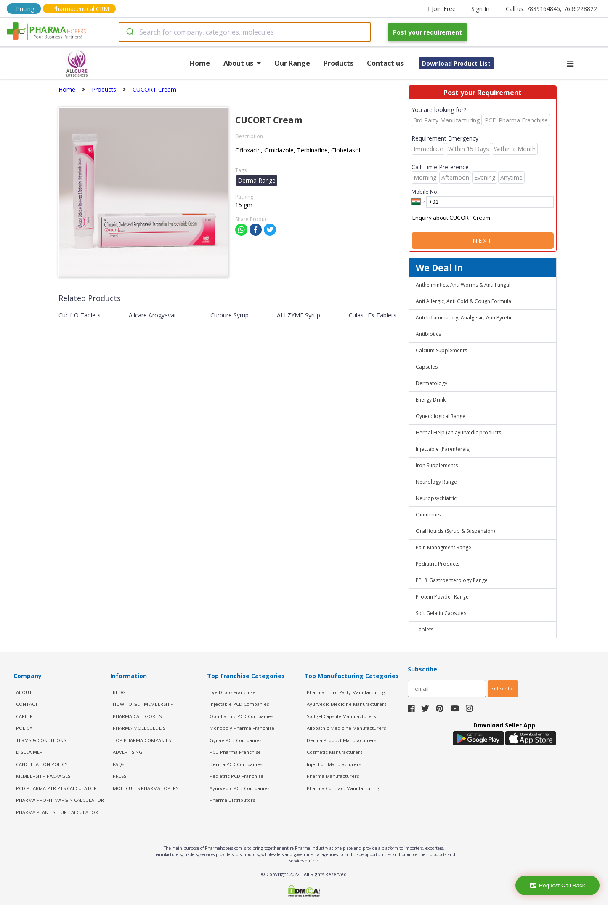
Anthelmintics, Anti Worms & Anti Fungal (463, 284)
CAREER (24, 716)
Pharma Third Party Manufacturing (346, 692)
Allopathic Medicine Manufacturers (346, 728)
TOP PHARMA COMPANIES (142, 740)
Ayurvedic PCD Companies (239, 788)
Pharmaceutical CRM (80, 9)
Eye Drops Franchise (232, 692)
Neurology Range (436, 481)
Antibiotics (428, 334)
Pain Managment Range (443, 547)
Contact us (385, 63)
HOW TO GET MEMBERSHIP (143, 704)
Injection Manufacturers (334, 764)
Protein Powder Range (442, 596)
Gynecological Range (440, 416)
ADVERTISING (128, 752)
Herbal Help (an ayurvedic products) (459, 432)
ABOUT (24, 692)
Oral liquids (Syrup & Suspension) (455, 531)
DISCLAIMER (29, 752)
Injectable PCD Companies (239, 704)
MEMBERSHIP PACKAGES (43, 776)
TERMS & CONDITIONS (41, 740)
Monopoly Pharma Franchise (242, 728)
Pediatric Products (437, 563)
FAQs (118, 764)
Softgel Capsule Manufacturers (341, 716)
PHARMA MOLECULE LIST (140, 728)
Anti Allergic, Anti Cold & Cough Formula (463, 301)
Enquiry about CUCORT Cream (483, 218)
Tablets (424, 629)
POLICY (24, 728)
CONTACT (27, 704)
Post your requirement (427, 32)
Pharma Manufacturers (333, 776)
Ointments (428, 514)
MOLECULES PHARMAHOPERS (145, 788)
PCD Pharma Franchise (235, 752)
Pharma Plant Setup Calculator (57, 812)
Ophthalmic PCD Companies (241, 716)
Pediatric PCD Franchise (236, 776)
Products (338, 63)
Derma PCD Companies (236, 764)
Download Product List (456, 63)
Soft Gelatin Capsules (441, 613)
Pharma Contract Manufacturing (343, 788)
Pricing (25, 9)
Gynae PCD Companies (235, 740)
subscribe (503, 688)
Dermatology (431, 383)
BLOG (119, 692)
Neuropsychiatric (436, 498)
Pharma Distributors (232, 800)
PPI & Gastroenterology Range (452, 580)
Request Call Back (557, 885)
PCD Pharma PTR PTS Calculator (56, 788)
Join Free (441, 8)
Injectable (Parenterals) (443, 448)
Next (483, 241)
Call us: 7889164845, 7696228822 (551, 9)
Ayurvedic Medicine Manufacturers (346, 704)
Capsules (427, 366)
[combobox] (244, 32)
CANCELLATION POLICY (42, 764)
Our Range (292, 63)
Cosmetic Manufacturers (334, 752)
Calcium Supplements (441, 350)
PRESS (119, 776)
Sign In (480, 9)
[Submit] (129, 32)
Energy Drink (431, 399)
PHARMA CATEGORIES (137, 716)
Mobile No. (425, 191)
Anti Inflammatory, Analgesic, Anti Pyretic (464, 317)
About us (242, 63)
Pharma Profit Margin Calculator (60, 800)
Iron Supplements (437, 465)
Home (200, 63)
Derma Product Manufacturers (341, 740)
